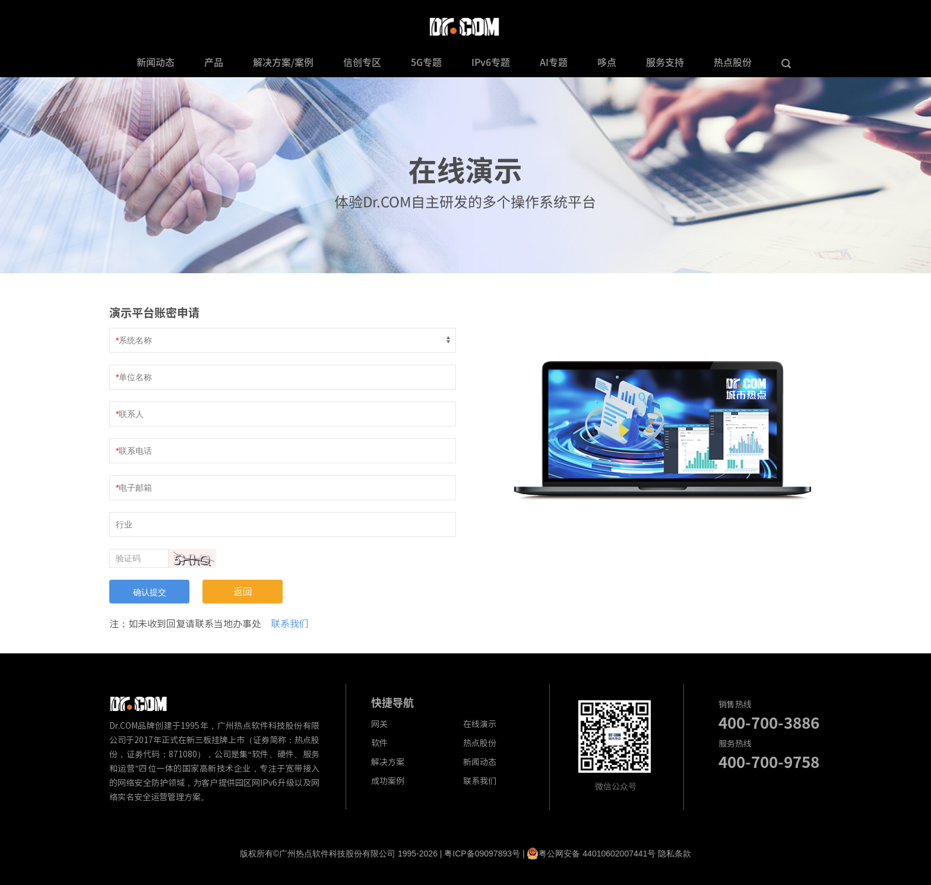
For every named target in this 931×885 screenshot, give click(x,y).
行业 (124, 524)
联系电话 (135, 451)
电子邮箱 (135, 487)
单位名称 (135, 377)
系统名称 (135, 340)
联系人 (131, 414)
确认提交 (149, 592)
